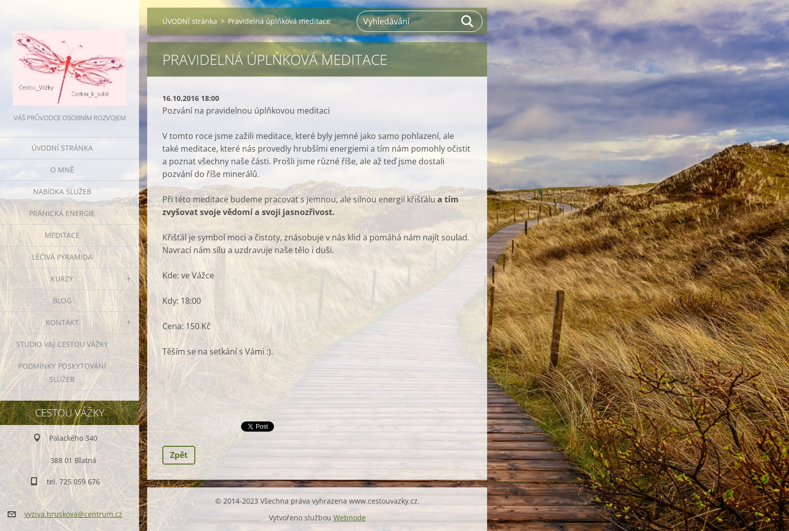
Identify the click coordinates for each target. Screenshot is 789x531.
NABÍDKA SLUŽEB (62, 191)
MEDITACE (62, 235)
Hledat (467, 21)
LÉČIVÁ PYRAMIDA (62, 257)
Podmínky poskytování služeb (62, 372)
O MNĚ (62, 169)
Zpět (179, 455)
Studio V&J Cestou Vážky (62, 344)
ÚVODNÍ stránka (62, 148)
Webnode (349, 517)
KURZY (62, 279)
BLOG (62, 300)
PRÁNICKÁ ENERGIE (62, 213)
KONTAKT (62, 322)
